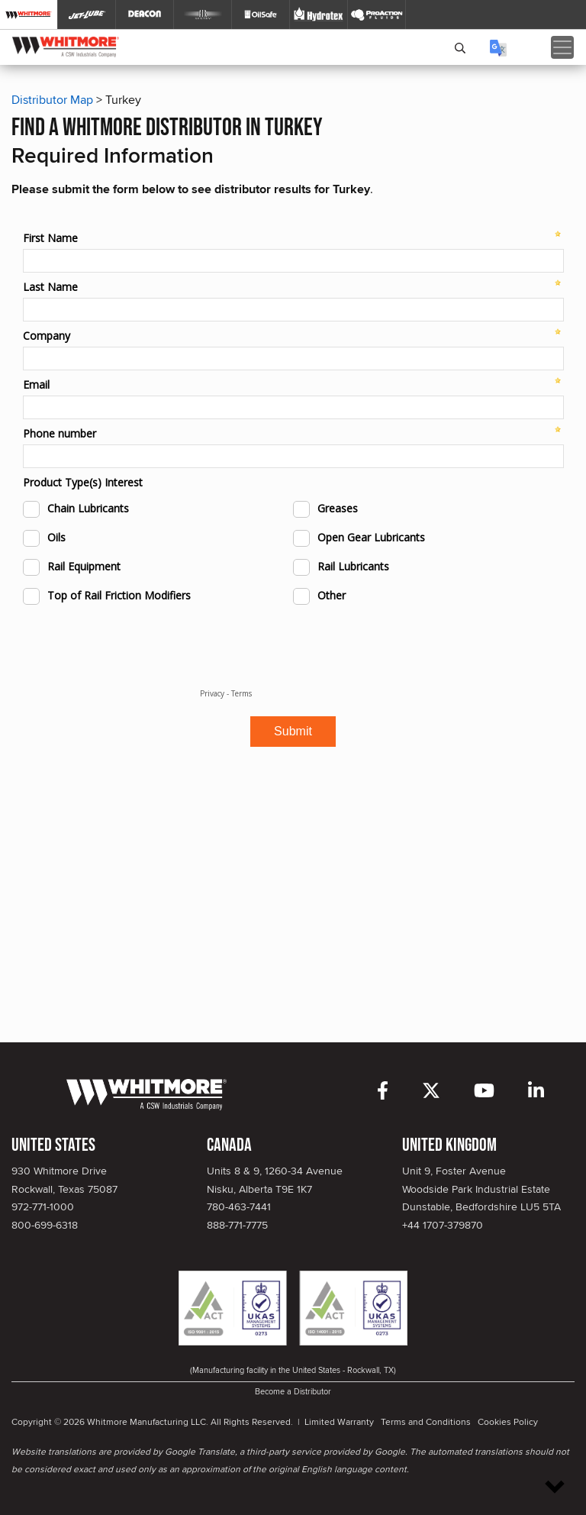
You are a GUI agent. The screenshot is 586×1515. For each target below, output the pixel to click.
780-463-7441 (239, 1206)
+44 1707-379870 (442, 1224)
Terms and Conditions (426, 1421)
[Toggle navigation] (562, 47)
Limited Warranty (339, 1421)
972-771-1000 (42, 1206)
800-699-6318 (44, 1224)
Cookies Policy (508, 1421)
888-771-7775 (237, 1224)
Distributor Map (52, 99)
